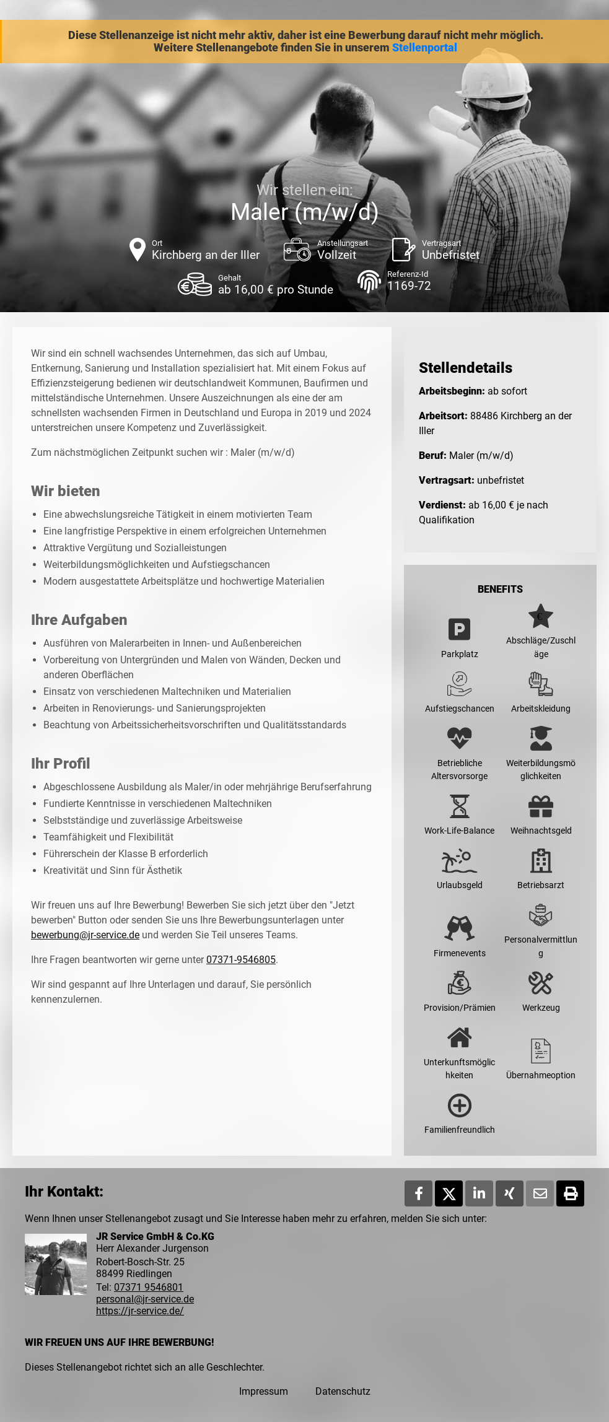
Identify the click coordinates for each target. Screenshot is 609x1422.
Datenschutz (342, 1391)
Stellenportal (424, 47)
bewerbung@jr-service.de (85, 935)
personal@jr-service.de (145, 1299)
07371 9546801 (148, 1287)
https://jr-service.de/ (140, 1311)
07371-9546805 (241, 960)
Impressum (263, 1391)
